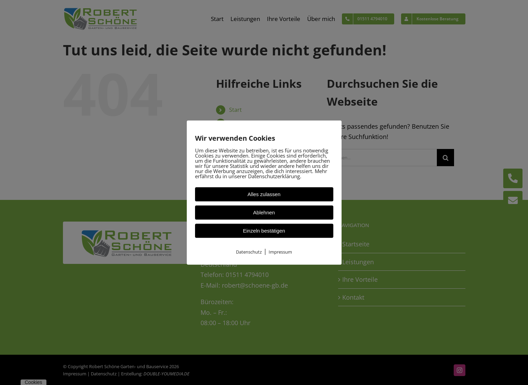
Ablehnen (264, 212)
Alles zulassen (264, 194)
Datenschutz (249, 252)
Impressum (280, 252)
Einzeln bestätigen (264, 231)
